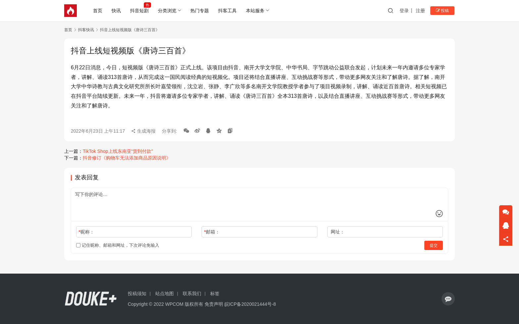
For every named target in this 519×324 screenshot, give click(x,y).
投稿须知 (137, 293)
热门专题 (200, 10)
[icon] (448, 298)
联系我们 (192, 293)
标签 (214, 293)
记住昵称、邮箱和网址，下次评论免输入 (117, 245)
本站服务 (256, 10)
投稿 (443, 10)
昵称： (86, 231)
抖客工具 (228, 10)
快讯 (116, 10)
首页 (98, 10)
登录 (405, 10)
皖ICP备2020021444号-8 (250, 304)
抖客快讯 (86, 30)
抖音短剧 (140, 10)
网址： (338, 231)
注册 (421, 10)
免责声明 (214, 304)
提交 (434, 245)
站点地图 (164, 293)
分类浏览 (168, 10)
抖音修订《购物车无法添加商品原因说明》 (127, 158)
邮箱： (212, 231)
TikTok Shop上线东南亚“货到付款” (118, 151)
